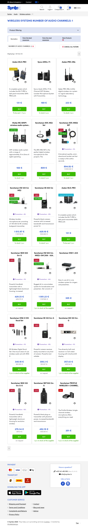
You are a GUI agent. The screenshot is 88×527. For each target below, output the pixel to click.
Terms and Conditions (17, 507)
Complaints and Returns (18, 511)
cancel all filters (70, 47)
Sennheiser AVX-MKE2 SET (68, 124)
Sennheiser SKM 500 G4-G (19, 254)
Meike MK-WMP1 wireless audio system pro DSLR (19, 124)
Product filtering (15, 30)
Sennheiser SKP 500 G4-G (44, 384)
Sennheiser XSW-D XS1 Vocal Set (19, 319)
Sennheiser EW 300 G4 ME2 (19, 189)
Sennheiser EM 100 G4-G (68, 319)
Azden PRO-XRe (68, 62)
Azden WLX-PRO (19, 62)
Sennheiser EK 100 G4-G (44, 318)
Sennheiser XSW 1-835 (68, 253)
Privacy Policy (14, 514)
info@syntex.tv (66, 474)
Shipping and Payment (17, 504)
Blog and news (38, 507)
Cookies (47, 522)
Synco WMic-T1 (44, 62)
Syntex (9, 14)
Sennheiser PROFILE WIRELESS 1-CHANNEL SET (68, 384)
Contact (28, 2)
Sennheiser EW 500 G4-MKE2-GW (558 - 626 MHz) (44, 254)
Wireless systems (25, 14)
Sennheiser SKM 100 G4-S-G (19, 384)
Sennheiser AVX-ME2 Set (44, 124)
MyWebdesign (12, 524)
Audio (16, 14)
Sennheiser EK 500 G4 (44, 188)
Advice (35, 511)
